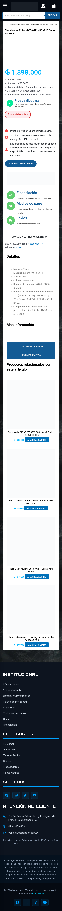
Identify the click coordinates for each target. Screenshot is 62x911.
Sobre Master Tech (13, 690)
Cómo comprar (11, 684)
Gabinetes (8, 761)
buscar (52, 15)
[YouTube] (34, 795)
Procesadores (11, 766)
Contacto (8, 719)
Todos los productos (14, 713)
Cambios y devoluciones (16, 695)
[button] (5, 6)
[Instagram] (16, 795)
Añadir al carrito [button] (36, 440)
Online (17, 247)
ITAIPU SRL (38, 893)
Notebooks (9, 749)
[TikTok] (25, 795)
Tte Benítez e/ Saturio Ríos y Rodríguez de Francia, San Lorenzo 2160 (31, 818)
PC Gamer (8, 743)
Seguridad (9, 707)
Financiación (10, 724)
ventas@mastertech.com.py (23, 832)
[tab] (31, 346)
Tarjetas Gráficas (12, 755)
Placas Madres (15, 24)
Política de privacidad (15, 701)
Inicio (7, 24)
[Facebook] (6, 795)
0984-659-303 (16, 826)
